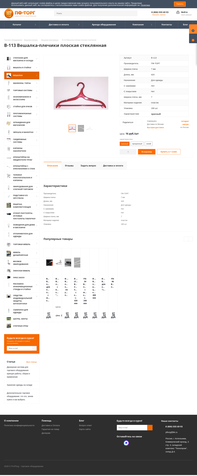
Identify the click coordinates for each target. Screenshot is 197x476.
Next (190, 239)
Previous (186, 239)
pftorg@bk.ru (171, 435)
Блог (81, 424)
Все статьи (31, 365)
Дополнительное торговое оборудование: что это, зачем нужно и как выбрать (20, 399)
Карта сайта (85, 432)
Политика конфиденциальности (19, 429)
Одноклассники (119, 446)
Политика (145, 5)
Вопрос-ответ (85, 429)
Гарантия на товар (50, 432)
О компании (11, 424)
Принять (179, 4)
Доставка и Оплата (51, 429)
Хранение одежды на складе (19, 388)
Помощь (46, 424)
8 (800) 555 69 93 (160, 12)
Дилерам (46, 436)
